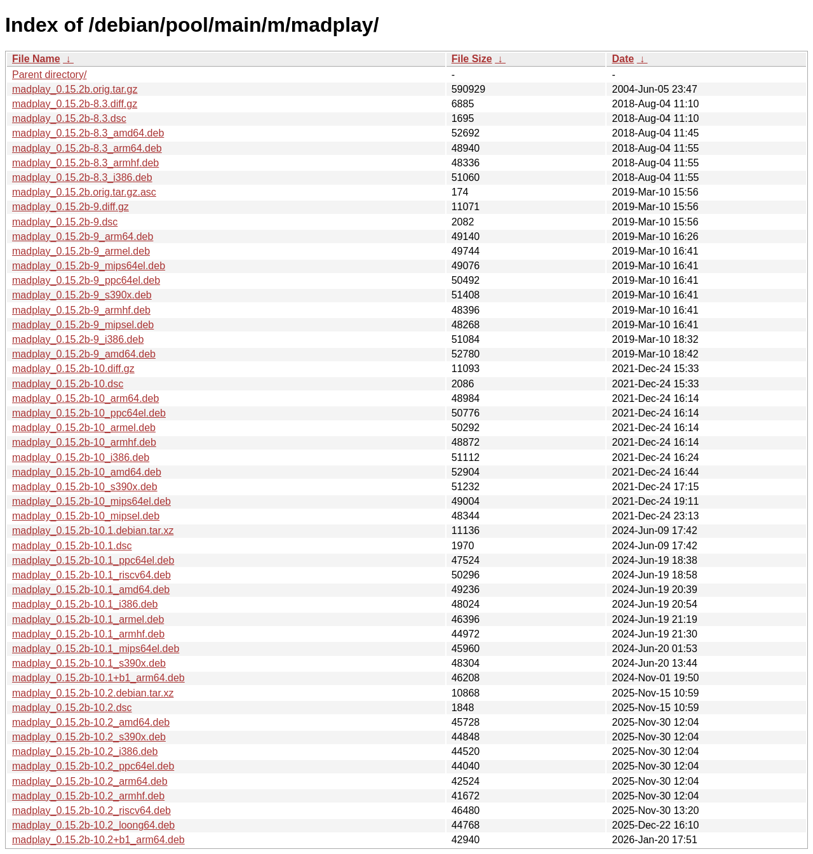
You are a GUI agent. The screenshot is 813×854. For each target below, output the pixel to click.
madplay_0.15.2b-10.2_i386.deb (85, 751)
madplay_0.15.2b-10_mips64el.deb (91, 501)
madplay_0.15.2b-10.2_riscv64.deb (91, 810)
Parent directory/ (49, 74)
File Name (36, 58)
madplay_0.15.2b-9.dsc (65, 222)
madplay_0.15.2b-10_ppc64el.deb (89, 413)
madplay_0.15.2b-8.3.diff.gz (74, 103)
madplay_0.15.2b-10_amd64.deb (86, 472)
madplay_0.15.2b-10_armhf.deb (84, 442)
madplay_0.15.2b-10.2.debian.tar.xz (92, 693)
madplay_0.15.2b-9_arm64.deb (82, 236)
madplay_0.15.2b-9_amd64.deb (84, 354)
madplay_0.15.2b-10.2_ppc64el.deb (93, 766)
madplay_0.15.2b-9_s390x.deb (82, 295)
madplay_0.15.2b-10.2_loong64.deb (93, 825)
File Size (472, 58)
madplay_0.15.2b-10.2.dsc (72, 707)
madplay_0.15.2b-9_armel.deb (81, 251)
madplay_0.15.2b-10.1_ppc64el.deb (93, 560)
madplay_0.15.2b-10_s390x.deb (85, 486)
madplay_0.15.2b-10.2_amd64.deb (91, 722)
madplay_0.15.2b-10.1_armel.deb (88, 619)
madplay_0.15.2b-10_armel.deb (84, 427)
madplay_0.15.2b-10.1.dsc (72, 545)
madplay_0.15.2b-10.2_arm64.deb (90, 781)
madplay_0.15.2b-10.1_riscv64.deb (91, 575)
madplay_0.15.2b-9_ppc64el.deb (86, 280)
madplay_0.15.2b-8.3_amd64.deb (88, 133)
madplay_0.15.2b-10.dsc (67, 383)
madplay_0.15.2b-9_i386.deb (78, 339)
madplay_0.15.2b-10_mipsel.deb (85, 515)
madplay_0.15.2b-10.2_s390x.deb (89, 736)
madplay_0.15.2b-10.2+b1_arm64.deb (98, 839)
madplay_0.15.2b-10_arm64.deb (85, 398)
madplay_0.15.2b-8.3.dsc (69, 118)
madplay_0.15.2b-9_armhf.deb (81, 310)
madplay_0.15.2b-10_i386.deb (80, 457)
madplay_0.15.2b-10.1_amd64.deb (91, 589)
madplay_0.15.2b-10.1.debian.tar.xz (92, 530)
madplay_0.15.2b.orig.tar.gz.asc (84, 192)
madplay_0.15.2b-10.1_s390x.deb (89, 663)
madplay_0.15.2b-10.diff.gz (73, 368)
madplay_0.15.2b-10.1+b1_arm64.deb (98, 677)
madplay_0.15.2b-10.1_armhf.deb (88, 634)
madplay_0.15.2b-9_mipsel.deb (83, 324)
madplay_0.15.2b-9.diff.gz (70, 206)
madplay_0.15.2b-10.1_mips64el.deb (95, 648)
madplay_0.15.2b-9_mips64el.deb (88, 265)
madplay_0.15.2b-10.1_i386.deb (85, 604)
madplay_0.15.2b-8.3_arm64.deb (87, 148)
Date (623, 58)
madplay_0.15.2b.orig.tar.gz (74, 89)
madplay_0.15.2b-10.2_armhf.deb (88, 796)
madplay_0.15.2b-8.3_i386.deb (82, 177)
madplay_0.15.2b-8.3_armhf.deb (85, 162)
